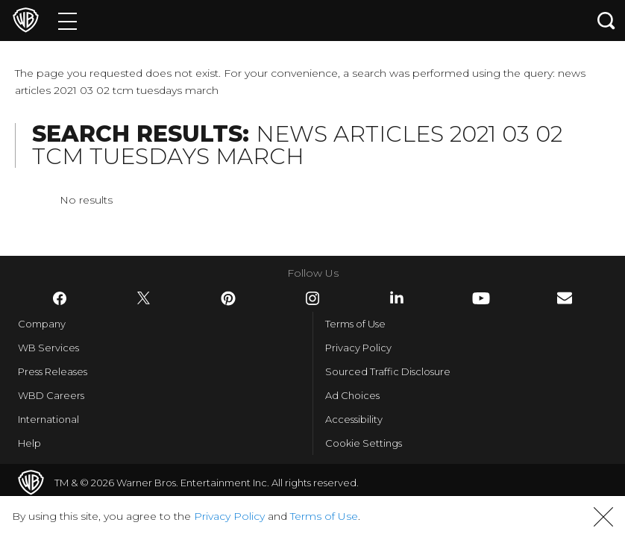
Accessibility (354, 419)
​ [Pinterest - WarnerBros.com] (228, 298)
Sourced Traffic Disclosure (387, 371)
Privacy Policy (358, 348)
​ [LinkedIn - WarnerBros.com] (397, 297)
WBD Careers (51, 395)
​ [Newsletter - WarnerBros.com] (565, 298)
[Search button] (606, 20)
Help (29, 443)
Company (42, 324)
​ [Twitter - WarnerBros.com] (144, 298)
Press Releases (52, 371)
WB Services (48, 348)
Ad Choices (352, 395)
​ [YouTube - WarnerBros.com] (481, 298)
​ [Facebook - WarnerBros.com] (60, 298)
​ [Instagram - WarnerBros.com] (312, 298)
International (48, 419)
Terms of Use (355, 324)
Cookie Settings (363, 443)
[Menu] (67, 20)
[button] (603, 517)
